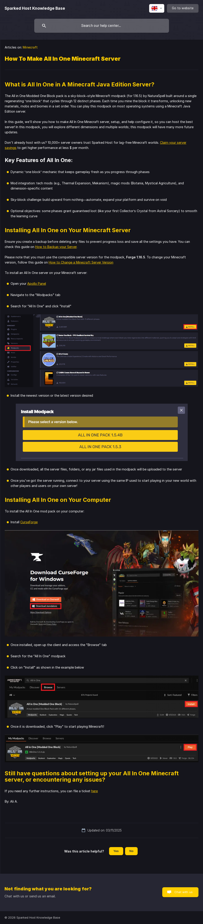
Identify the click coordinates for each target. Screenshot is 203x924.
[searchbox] (101, 26)
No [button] (131, 851)
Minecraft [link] (30, 47)
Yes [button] (116, 851)
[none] (35, 8)
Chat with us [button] (183, 892)
